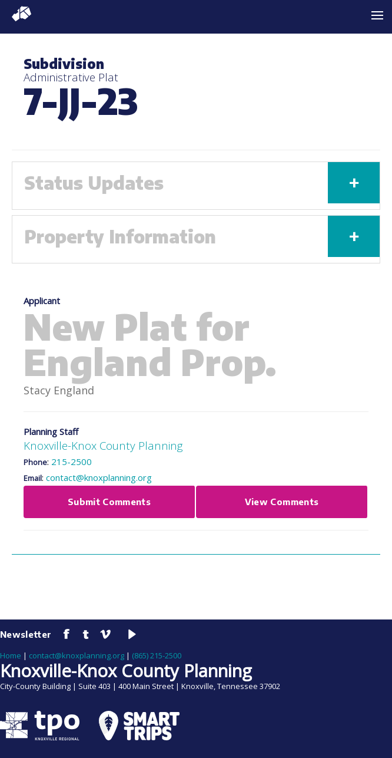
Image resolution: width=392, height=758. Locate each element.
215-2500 (71, 461)
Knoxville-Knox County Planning (103, 445)
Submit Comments (109, 501)
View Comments (282, 501)
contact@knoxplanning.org (99, 477)
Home (10, 655)
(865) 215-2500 (156, 655)
